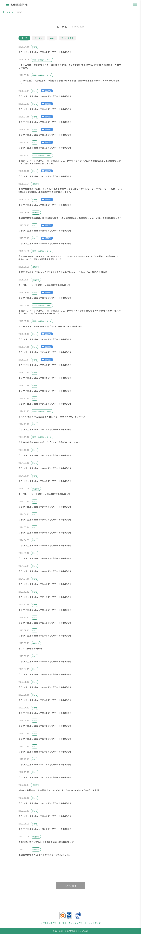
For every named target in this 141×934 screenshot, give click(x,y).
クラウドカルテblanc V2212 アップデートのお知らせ (45, 764)
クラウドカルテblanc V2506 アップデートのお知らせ (45, 297)
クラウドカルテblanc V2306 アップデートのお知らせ (45, 687)
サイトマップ (95, 923)
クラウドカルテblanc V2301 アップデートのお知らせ (45, 751)
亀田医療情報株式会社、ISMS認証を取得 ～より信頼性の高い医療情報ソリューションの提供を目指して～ (70, 217)
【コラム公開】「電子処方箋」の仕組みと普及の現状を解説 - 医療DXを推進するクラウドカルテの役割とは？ (69, 82)
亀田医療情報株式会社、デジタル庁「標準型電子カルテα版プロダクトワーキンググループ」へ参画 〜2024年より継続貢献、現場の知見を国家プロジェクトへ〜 (70, 190)
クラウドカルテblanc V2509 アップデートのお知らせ (45, 204)
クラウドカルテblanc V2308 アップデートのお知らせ (45, 661)
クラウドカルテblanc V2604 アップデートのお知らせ (45, 52)
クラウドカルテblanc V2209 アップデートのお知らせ (45, 816)
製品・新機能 (68, 38)
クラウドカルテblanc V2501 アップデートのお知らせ (45, 390)
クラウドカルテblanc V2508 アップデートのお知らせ (45, 230)
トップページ (8, 12)
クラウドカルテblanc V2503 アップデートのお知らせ (45, 365)
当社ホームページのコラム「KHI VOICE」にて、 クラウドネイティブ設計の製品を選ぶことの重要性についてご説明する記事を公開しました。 (69, 162)
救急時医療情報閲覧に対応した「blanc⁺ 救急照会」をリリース (49, 442)
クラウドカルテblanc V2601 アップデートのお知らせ (45, 122)
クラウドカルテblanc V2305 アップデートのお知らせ (45, 700)
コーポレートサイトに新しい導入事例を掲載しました (44, 284)
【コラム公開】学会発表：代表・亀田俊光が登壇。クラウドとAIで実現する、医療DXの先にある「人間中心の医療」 (69, 66)
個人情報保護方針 (48, 923)
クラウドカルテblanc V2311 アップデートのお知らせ (45, 609)
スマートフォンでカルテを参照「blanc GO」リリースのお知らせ (50, 326)
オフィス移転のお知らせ (30, 648)
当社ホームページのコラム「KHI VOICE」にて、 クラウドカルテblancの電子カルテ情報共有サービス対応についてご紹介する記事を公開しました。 (69, 312)
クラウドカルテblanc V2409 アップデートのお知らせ (45, 468)
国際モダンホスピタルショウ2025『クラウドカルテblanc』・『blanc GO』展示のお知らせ (62, 272)
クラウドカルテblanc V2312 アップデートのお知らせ (45, 597)
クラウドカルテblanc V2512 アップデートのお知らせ (45, 134)
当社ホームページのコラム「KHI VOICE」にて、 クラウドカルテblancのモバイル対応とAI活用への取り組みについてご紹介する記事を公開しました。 (69, 258)
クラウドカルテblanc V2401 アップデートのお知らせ (45, 584)
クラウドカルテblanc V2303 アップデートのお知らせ (45, 725)
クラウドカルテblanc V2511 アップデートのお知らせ (45, 147)
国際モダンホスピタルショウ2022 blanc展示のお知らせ (46, 841)
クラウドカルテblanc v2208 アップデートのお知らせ (44, 829)
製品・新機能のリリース (41, 59)
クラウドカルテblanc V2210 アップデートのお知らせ (45, 803)
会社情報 (39, 38)
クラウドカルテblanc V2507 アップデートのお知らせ (45, 243)
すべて (24, 38)
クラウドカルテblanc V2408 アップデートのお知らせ (45, 481)
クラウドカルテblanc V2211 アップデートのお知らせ (45, 777)
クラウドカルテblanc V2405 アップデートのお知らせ (45, 532)
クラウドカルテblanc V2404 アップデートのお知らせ (45, 545)
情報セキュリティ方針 (72, 923)
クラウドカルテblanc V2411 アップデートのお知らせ (45, 429)
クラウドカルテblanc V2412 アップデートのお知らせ (45, 403)
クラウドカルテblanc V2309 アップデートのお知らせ (45, 635)
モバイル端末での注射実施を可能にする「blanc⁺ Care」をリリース (51, 416)
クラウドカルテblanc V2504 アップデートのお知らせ (45, 352)
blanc (52, 38)
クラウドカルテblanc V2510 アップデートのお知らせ (45, 176)
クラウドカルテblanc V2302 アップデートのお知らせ (45, 738)
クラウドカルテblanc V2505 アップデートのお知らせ (45, 339)
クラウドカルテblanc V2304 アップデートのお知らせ (45, 712)
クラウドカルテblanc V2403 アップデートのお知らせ (45, 558)
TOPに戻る (70, 885)
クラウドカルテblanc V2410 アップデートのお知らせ (45, 455)
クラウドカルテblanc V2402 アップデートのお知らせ (45, 571)
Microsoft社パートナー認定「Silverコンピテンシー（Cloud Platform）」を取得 (58, 790)
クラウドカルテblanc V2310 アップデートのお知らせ (45, 622)
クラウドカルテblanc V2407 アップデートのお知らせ (45, 506)
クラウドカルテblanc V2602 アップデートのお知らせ (45, 109)
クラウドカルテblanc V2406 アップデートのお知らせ (45, 519)
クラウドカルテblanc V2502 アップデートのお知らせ (45, 378)
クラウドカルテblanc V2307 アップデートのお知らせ (45, 674)
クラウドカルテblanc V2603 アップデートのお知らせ (45, 96)
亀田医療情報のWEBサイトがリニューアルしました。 (44, 854)
